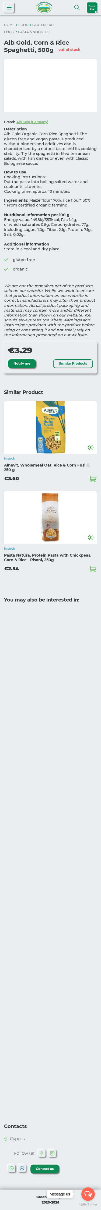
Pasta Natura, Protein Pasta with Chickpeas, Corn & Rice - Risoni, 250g (47, 557)
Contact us (45, 1169)
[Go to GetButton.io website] (88, 1204)
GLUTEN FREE (43, 25)
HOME (9, 25)
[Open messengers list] (88, 1194)
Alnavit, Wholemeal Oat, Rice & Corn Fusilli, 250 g (47, 467)
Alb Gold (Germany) (32, 122)
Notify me (21, 363)
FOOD (23, 25)
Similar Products (73, 363)
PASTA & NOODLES (33, 32)
